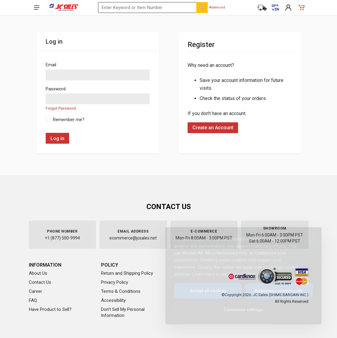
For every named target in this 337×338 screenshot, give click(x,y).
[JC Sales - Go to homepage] (63, 7)
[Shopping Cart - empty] (301, 7)
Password (56, 89)
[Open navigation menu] (36, 7)
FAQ (33, 300)
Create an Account (212, 127)
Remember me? (68, 119)
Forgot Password (61, 108)
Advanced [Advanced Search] (217, 7)
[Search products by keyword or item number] (153, 7)
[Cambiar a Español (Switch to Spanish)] (275, 7)
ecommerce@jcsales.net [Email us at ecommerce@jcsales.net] (133, 238)
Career (35, 291)
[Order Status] (261, 7)
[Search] (202, 7)
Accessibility (113, 300)
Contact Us (40, 282)
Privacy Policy (114, 282)
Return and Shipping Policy (127, 273)
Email (51, 64)
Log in (57, 138)
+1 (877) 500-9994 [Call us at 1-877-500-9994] (62, 238)
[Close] (306, 238)
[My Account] (288, 7)
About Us (38, 273)
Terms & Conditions (120, 291)
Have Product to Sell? (50, 309)
